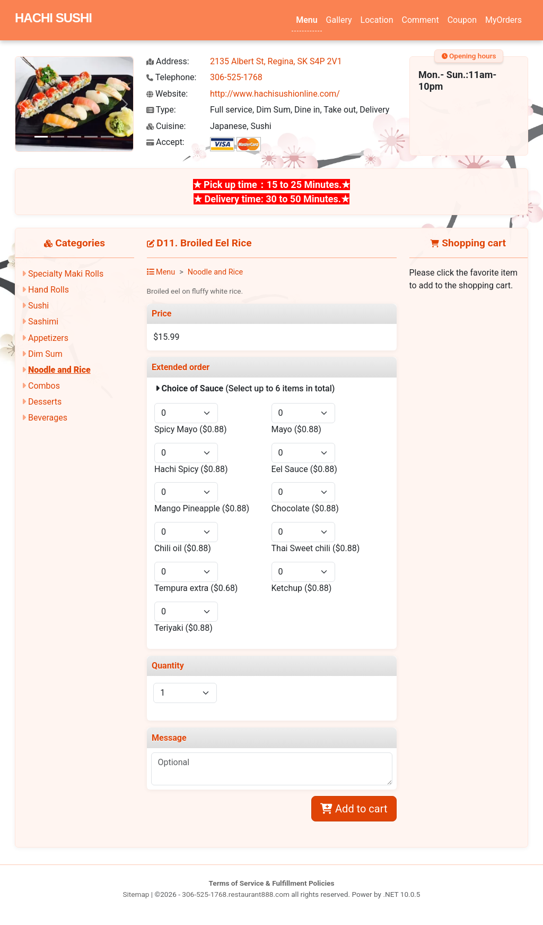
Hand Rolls (48, 290)
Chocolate (305, 508)
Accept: (165, 142)
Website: (167, 94)
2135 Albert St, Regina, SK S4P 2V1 (276, 61)
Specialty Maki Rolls (65, 274)
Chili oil (182, 548)
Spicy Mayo (190, 429)
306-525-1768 (236, 77)
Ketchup (302, 588)
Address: (167, 61)
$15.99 (166, 337)
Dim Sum (45, 354)
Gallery (339, 20)
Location (377, 20)
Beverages (47, 418)
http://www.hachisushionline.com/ (275, 94)
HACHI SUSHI (53, 18)
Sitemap (135, 894)
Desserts (45, 402)
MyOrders (503, 20)
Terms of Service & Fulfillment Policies (272, 883)
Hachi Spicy (191, 469)
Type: (161, 110)
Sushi (38, 306)
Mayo (296, 429)
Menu (306, 20)
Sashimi (43, 321)
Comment (420, 20)
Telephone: (171, 77)
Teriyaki (183, 628)
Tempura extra (196, 588)
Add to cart (353, 808)
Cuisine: (166, 126)
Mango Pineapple (201, 508)
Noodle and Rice (59, 370)
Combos (44, 386)
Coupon (462, 20)
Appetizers (48, 338)
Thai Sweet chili (316, 548)
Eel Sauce (304, 469)
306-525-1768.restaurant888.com (236, 894)
